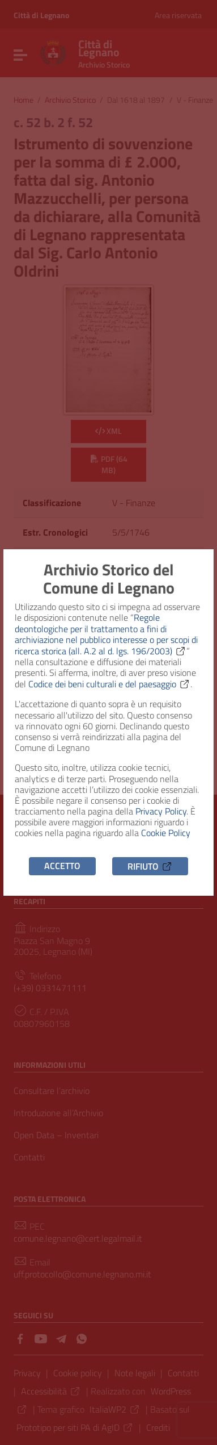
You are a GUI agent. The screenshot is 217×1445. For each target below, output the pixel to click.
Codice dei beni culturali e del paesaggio (109, 684)
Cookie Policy (165, 833)
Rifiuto (150, 865)
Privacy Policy (160, 811)
